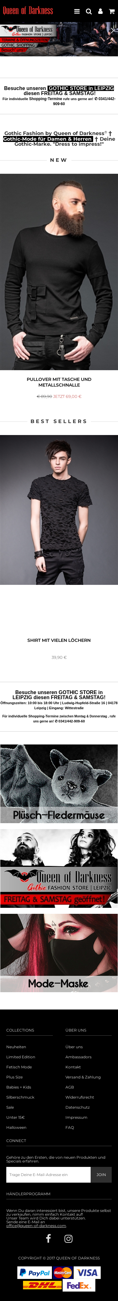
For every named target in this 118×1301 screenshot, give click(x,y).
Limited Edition (20, 1057)
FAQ (69, 1127)
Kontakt (73, 1067)
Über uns (74, 1047)
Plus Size (14, 1077)
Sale (10, 1107)
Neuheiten (16, 1047)
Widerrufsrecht (79, 1097)
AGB (69, 1087)
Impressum (76, 1117)
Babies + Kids (18, 1087)
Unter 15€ (15, 1117)
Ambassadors (78, 1057)
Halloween (16, 1127)
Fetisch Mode (19, 1067)
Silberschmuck (20, 1097)
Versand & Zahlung (83, 1077)
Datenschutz (77, 1107)
